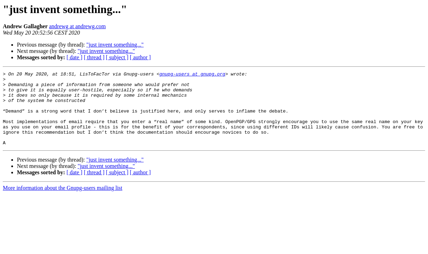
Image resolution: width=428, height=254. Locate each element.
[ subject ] (117, 57)
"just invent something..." (115, 45)
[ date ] (74, 57)
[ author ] (140, 57)
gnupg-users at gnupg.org (192, 75)
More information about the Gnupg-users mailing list (62, 203)
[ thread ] (94, 57)
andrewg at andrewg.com (77, 26)
